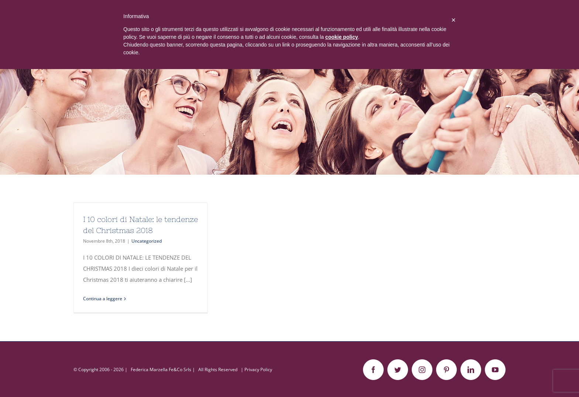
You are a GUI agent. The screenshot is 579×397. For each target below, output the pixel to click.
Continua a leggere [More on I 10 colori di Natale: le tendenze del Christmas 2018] (102, 298)
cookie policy (341, 37)
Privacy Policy (258, 369)
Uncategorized (146, 241)
